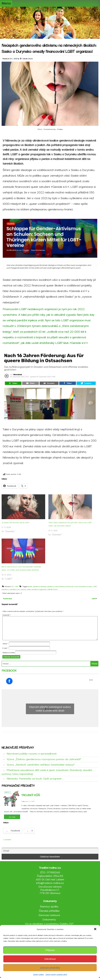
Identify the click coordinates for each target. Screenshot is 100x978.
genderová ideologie (39, 586)
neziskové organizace (39, 589)
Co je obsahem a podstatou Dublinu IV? (49, 923)
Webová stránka (8, 652)
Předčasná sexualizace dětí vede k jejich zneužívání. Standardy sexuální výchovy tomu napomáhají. (47, 772)
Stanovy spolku (49, 906)
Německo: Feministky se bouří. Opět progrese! (34, 778)
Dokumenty (49, 919)
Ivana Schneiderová (81, 586)
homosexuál (69, 586)
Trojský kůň (30, 795)
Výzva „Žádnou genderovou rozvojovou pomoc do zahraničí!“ (44, 759)
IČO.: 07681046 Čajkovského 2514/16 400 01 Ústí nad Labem (50, 875)
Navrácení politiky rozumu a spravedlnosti (32, 753)
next (94, 598)
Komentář (6, 614)
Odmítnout (50, 959)
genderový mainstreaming (55, 586)
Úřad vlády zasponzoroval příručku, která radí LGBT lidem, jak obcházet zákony (70, 524)
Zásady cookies (38, 974)
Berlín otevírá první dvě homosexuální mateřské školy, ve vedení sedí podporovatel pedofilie (21, 568)
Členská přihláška (49, 910)
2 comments (7, 839)
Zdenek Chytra (27, 58)
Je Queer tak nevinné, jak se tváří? (15, 522)
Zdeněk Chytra (52, 589)
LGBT (16, 586)
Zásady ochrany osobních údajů (56, 974)
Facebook (9, 670)
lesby (90, 586)
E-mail (5, 647)
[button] (95, 929)
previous (8, 598)
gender (30, 586)
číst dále (12, 816)
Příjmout (50, 950)
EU (13, 586)
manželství (5, 589)
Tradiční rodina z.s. (50, 9)
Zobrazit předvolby (50, 967)
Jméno (5, 643)
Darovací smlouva (49, 915)
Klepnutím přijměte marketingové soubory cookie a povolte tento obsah (50, 709)
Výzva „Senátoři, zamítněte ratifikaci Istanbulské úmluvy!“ (41, 764)
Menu (6, 3)
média (29, 589)
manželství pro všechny (18, 589)
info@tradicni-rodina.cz (50, 883)
